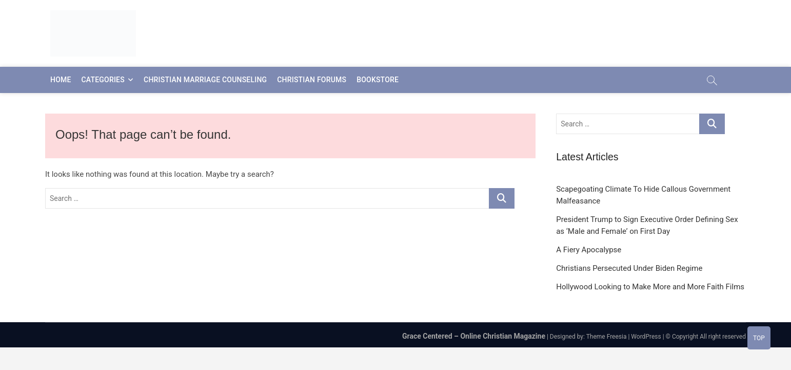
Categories (103, 80)
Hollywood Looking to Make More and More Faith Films (650, 286)
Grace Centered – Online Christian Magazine (473, 336)
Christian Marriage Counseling (205, 80)
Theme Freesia (606, 336)
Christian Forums (311, 80)
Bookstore (378, 80)
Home (60, 80)
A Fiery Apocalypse (588, 249)
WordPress (646, 336)
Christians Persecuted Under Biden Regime (629, 268)
